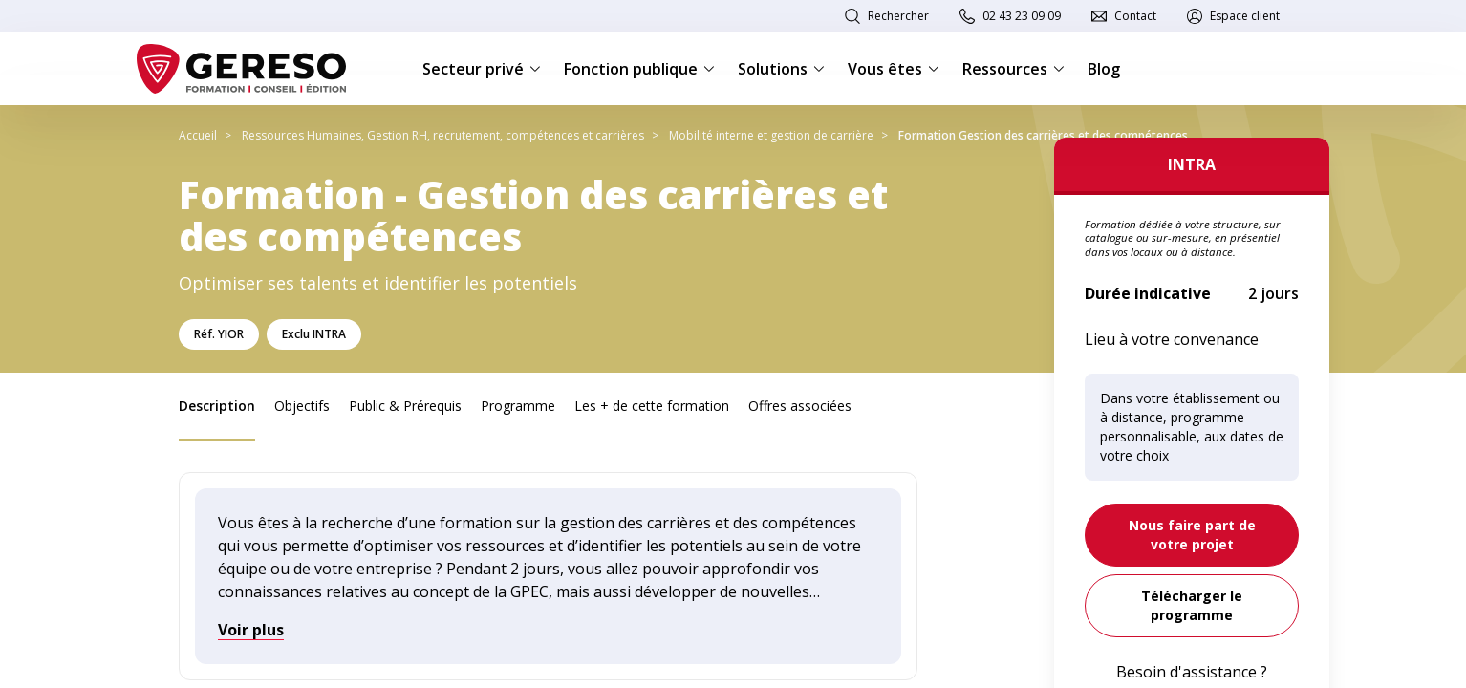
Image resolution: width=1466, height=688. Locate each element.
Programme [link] (518, 406)
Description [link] (217, 406)
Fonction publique (639, 68)
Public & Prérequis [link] (405, 406)
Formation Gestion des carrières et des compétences (1043, 135)
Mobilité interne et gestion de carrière (771, 135)
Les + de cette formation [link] (651, 406)
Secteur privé (481, 68)
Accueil (198, 135)
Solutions (781, 68)
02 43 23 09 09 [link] (1021, 16)
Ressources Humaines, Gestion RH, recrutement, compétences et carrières (443, 135)
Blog (1104, 68)
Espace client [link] (1245, 16)
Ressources (1013, 68)
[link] (1192, 535)
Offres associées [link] (800, 406)
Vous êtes (893, 68)
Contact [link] (1135, 16)
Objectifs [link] (302, 406)
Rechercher (898, 16)
